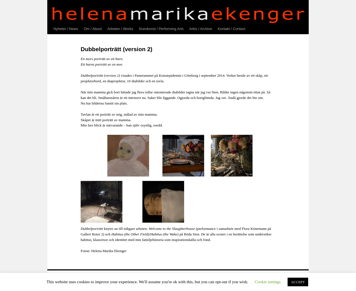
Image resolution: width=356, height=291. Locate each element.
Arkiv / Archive (200, 29)
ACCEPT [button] (298, 282)
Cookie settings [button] (268, 282)
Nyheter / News (65, 29)
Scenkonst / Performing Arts (161, 29)
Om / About (93, 29)
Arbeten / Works (120, 29)
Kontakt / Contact (231, 29)
